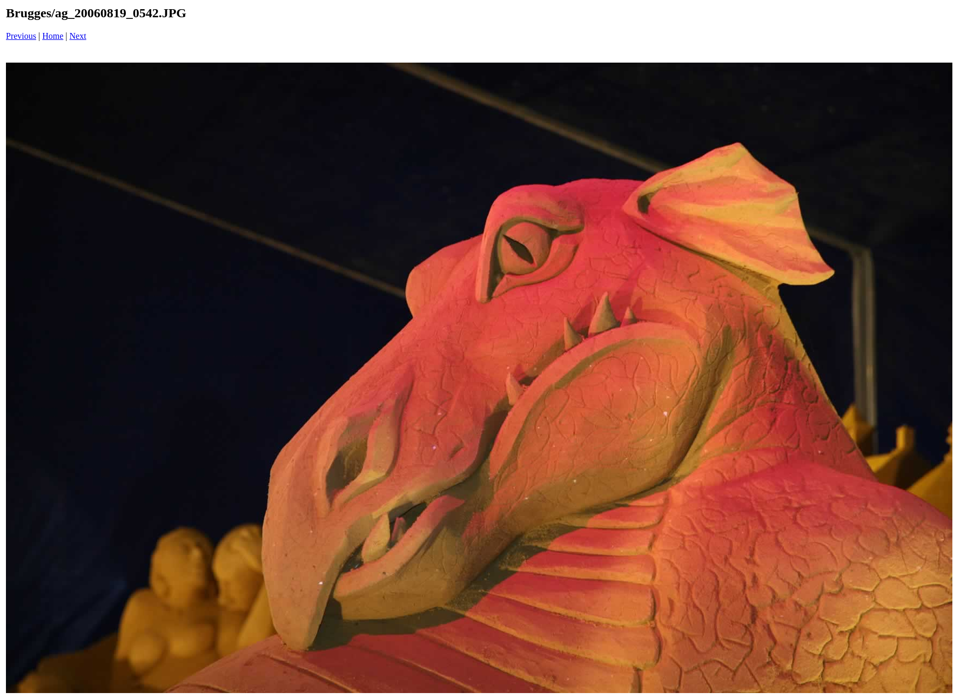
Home (52, 35)
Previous (21, 35)
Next (78, 35)
